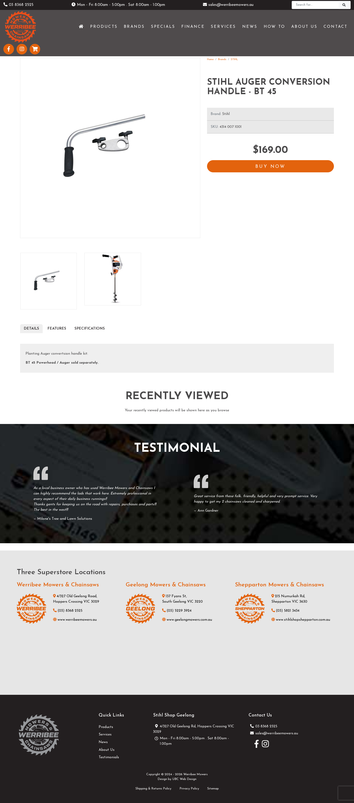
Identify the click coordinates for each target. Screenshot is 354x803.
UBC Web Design (184, 779)
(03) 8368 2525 (67, 611)
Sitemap (213, 788)
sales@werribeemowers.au (228, 5)
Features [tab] (56, 328)
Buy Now (270, 166)
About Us (106, 750)
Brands (222, 59)
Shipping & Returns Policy (153, 788)
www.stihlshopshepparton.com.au (300, 620)
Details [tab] (31, 328)
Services (105, 734)
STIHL (234, 59)
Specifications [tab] (90, 328)
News (103, 742)
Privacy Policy (189, 788)
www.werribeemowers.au (75, 620)
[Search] (315, 5)
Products (106, 727)
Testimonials (109, 757)
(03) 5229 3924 (176, 611)
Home (210, 59)
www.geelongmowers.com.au (187, 620)
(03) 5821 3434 (285, 611)
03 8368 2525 (18, 5)
